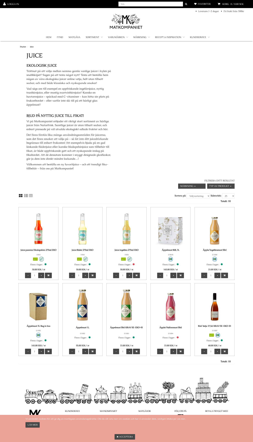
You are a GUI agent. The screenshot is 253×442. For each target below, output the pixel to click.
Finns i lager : (36, 264)
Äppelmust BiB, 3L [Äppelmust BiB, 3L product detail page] (170, 250)
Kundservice (198, 37)
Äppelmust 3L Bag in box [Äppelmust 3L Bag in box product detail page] (38, 326)
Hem (48, 37)
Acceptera (125, 436)
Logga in (13, 4)
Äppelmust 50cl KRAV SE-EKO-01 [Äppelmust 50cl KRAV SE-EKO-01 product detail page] (126, 327)
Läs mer (33, 424)
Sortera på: (180, 195)
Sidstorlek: (216, 195)
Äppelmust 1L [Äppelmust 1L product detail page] (82, 327)
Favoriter (204, 4)
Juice (32, 47)
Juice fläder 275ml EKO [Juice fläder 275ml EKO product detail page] (82, 250)
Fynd (60, 37)
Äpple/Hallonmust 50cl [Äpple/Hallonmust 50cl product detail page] (170, 327)
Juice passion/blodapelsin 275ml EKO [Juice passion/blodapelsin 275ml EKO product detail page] (38, 250)
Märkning (139, 37)
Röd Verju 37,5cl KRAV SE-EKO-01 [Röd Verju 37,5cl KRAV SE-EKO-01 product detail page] (214, 326)
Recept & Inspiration (168, 37)
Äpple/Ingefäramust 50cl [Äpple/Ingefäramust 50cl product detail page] (215, 250)
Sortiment (92, 37)
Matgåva (74, 37)
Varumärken (116, 37)
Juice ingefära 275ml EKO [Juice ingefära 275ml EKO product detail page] (126, 250)
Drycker (23, 47)
